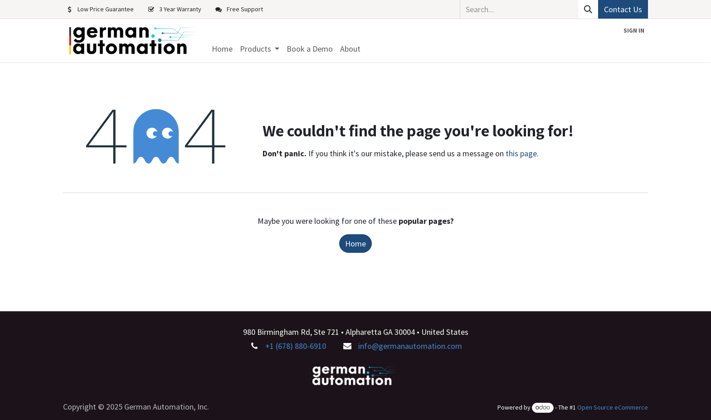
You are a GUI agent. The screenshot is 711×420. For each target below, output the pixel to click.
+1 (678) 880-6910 (295, 346)
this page (521, 153)
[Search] (588, 9)
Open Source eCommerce (612, 407)
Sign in (633, 30)
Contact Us (623, 9)
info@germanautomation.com (410, 346)
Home (355, 243)
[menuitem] (222, 48)
